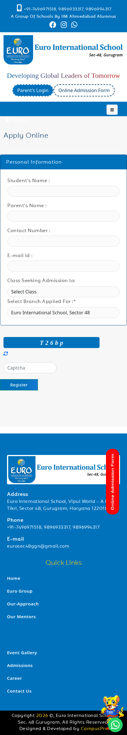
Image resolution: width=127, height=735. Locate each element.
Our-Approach (23, 604)
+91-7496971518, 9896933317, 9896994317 (53, 527)
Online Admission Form (84, 90)
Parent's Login (32, 90)
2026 (43, 716)
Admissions (20, 665)
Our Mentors (21, 616)
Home (15, 120)
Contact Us (19, 691)
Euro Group (20, 591)
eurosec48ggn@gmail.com (38, 546)
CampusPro (94, 729)
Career (14, 678)
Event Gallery (22, 652)
